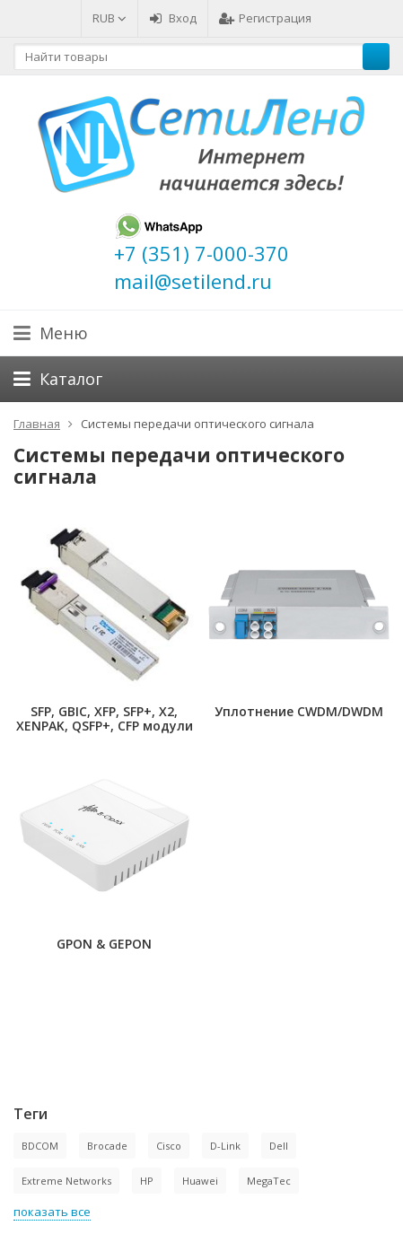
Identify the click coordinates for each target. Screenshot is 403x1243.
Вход (173, 18)
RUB (109, 18)
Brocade (107, 1145)
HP (146, 1180)
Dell (278, 1145)
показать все (52, 1212)
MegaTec (269, 1180)
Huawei (200, 1180)
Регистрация (265, 18)
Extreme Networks (66, 1180)
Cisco (168, 1145)
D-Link (225, 1145)
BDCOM (40, 1145)
